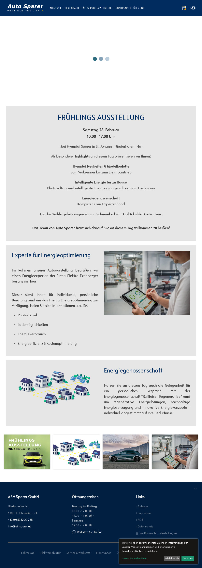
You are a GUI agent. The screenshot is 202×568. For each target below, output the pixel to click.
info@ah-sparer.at (19, 526)
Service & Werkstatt (100, 8)
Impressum (144, 513)
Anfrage (142, 506)
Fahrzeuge (55, 8)
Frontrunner (123, 8)
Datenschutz (144, 526)
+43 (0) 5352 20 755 (20, 520)
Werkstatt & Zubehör (89, 532)
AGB (139, 520)
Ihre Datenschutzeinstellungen (156, 533)
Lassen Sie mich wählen (134, 558)
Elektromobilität (74, 8)
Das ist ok (187, 558)
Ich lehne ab (172, 558)
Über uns (138, 8)
